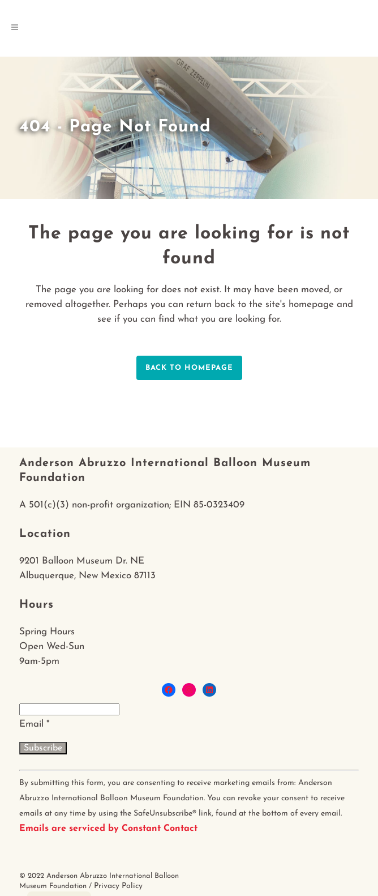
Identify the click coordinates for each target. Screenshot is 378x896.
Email (34, 724)
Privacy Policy (118, 886)
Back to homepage (189, 368)
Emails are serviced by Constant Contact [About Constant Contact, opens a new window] (108, 828)
